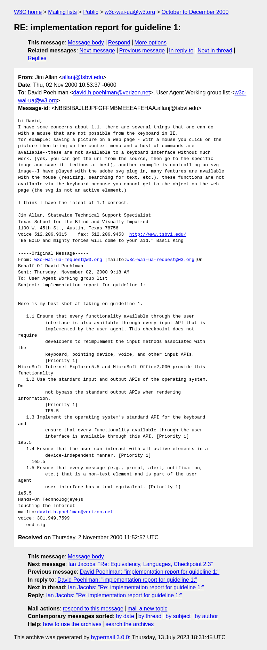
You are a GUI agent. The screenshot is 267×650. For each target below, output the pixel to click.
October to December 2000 (194, 12)
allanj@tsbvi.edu (82, 77)
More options (151, 42)
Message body (86, 42)
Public (90, 12)
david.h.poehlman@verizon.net (111, 92)
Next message (97, 50)
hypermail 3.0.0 (110, 637)
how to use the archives (72, 624)
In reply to (181, 50)
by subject (178, 616)
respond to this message (93, 608)
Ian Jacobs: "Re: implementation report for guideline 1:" (136, 587)
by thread (150, 616)
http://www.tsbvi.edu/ (157, 234)
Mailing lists (62, 12)
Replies (37, 58)
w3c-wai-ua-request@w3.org (68, 260)
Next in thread (214, 50)
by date (125, 616)
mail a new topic (148, 608)
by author (206, 616)
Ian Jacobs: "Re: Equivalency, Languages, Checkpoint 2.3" (140, 564)
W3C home (28, 12)
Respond (119, 42)
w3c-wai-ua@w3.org (130, 12)
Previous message (142, 50)
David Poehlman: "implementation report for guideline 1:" (149, 572)
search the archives (130, 624)
